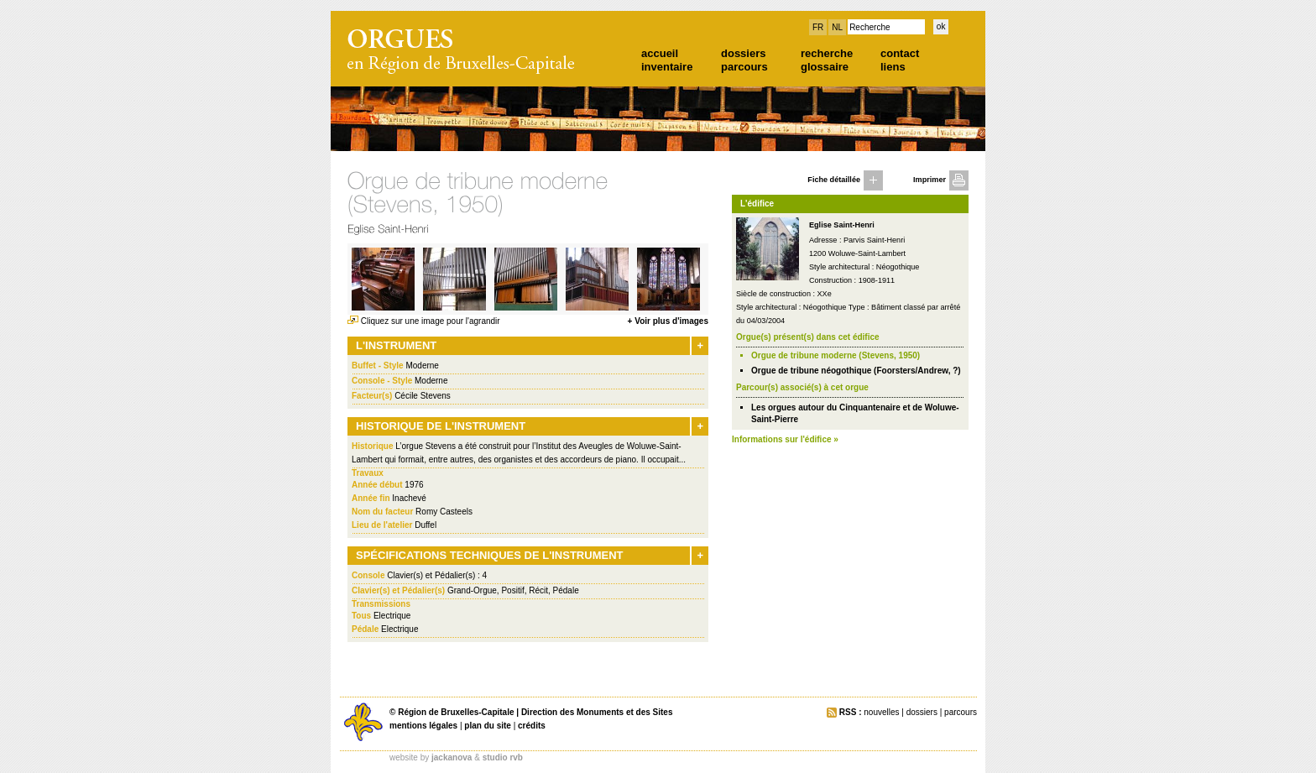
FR (817, 27)
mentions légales (423, 725)
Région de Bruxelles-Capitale (456, 712)
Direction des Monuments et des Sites (597, 712)
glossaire (825, 66)
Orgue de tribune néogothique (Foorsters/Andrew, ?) (856, 370)
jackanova (451, 757)
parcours (744, 66)
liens (893, 66)
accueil (659, 53)
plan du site (487, 725)
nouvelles (881, 712)
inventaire (666, 66)
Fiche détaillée (833, 179)
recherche (827, 53)
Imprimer (929, 179)
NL (837, 27)
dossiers (743, 53)
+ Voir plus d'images (668, 321)
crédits (532, 725)
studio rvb (503, 757)
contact (899, 53)
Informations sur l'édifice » (785, 439)
